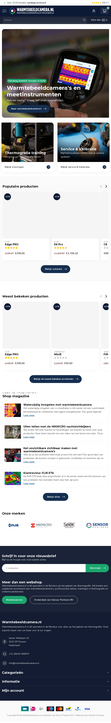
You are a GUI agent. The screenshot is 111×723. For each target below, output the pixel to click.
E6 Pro (58, 244)
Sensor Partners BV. (65, 715)
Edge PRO (11, 244)
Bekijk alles (56, 496)
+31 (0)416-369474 (19, 653)
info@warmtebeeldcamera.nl (24, 663)
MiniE (58, 354)
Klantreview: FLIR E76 (38, 473)
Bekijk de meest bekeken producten (56, 379)
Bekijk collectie (56, 269)
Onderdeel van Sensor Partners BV (53, 599)
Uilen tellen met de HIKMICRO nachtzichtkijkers (57, 426)
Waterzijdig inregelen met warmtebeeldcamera (57, 404)
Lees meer (29, 415)
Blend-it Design (96, 715)
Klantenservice (14, 599)
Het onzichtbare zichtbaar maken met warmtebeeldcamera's (50, 450)
